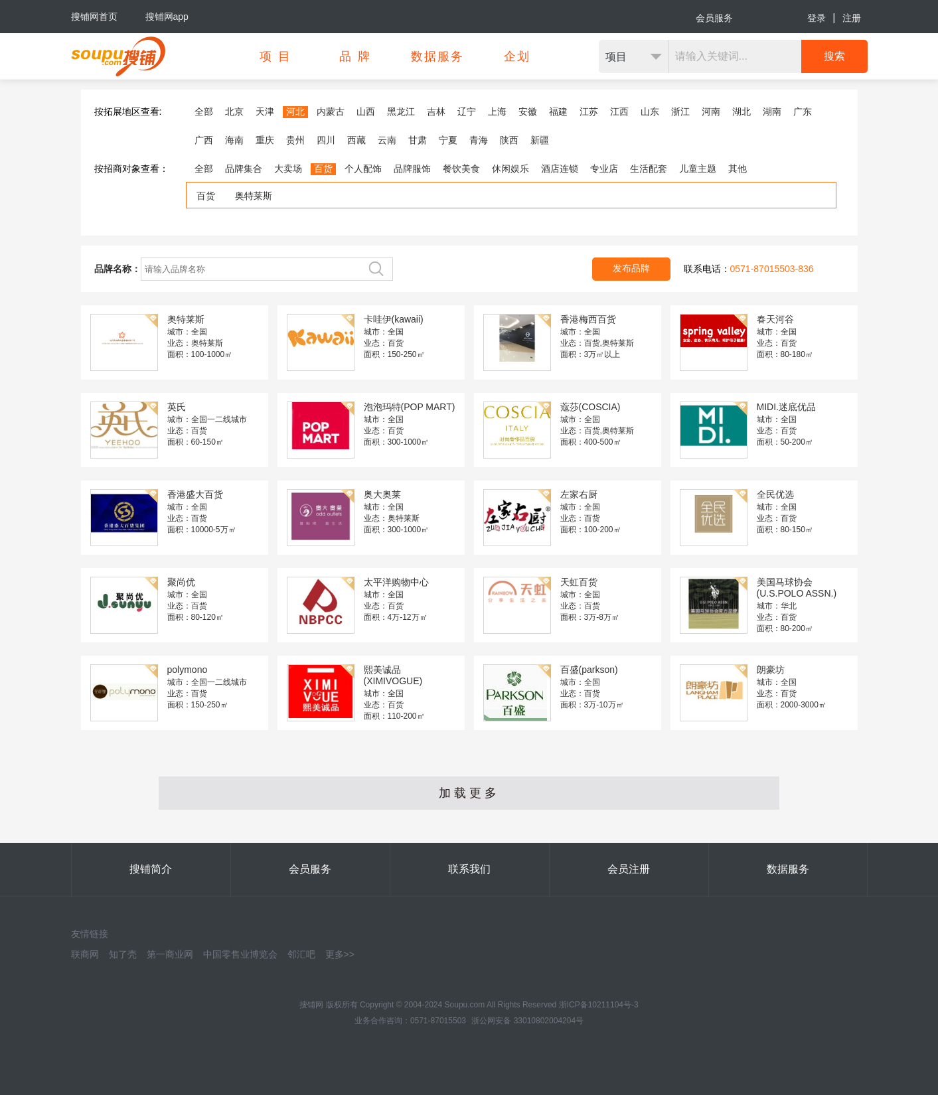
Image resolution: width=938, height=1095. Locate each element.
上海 (497, 111)
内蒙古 (331, 111)
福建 (558, 111)
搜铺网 (311, 1004)
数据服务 (788, 869)
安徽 (527, 111)
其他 (737, 168)
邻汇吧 (301, 954)
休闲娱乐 (510, 168)
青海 (478, 140)
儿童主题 (697, 168)
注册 (851, 18)
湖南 (772, 111)
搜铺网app (167, 16)
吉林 (436, 111)
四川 (326, 140)
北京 (234, 111)
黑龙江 (401, 111)
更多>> (339, 954)
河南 (711, 111)
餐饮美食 (461, 168)
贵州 (295, 140)
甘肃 (417, 140)
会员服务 (714, 18)
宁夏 (448, 140)
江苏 (589, 111)
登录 (816, 18)
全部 (204, 111)
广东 (802, 111)
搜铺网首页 (94, 16)
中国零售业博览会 (240, 954)
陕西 (509, 140)
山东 (650, 111)
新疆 (539, 140)
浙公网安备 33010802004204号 (527, 1020)
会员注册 (628, 869)
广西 (204, 140)
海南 (234, 140)
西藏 (356, 140)
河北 (295, 111)
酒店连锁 (559, 168)
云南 (387, 140)
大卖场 (288, 168)
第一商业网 (170, 954)
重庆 (265, 140)
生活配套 (648, 168)
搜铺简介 (150, 869)
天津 (265, 111)
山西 (365, 111)
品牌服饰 (412, 168)
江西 (619, 111)
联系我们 (469, 869)
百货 (323, 168)
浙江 (680, 111)
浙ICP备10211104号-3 (599, 1004)
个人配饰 (363, 168)
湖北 (741, 111)
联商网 (85, 954)
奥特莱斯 (253, 195)
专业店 (604, 168)
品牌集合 (243, 168)
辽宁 (466, 111)
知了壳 (123, 954)
